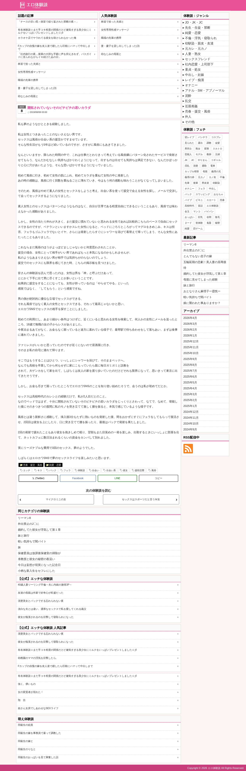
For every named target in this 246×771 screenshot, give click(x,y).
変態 (206, 148)
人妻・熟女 (193, 54)
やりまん (202, 160)
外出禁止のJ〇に (28, 523)
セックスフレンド (197, 59)
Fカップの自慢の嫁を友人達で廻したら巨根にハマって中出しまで (54, 47)
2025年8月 (190, 364)
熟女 (198, 148)
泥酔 (188, 95)
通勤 (204, 165)
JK (186, 160)
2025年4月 (190, 388)
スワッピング (203, 194)
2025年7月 (190, 370)
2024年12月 (191, 411)
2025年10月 (191, 353)
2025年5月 (190, 382)
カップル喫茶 (192, 171)
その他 (190, 122)
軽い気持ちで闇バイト (32, 541)
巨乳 (200, 217)
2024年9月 (190, 429)
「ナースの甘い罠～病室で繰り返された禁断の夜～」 (48, 21)
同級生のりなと (27, 749)
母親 (205, 171)
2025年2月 (190, 400)
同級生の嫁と (25, 741)
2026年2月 (190, 329)
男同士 (188, 148)
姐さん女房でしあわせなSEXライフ (38, 708)
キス (39, 470)
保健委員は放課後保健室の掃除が (39, 553)
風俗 (153, 470)
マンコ (196, 211)
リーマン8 (24, 518)
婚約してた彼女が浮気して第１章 (39, 529)
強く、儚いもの (27, 684)
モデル (199, 154)
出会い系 (111, 470)
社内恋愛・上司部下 (199, 64)
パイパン (209, 211)
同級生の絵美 (25, 725)
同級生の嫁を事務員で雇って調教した (39, 733)
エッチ (26, 470)
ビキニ (199, 200)
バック (52, 470)
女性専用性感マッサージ (115, 29)
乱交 (188, 101)
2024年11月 (191, 417)
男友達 (205, 182)
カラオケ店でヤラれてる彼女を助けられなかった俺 (47, 37)
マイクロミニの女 (56, 499)
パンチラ (203, 137)
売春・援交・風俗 (32, 465)
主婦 (217, 154)
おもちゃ (218, 194)
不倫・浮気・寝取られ (201, 38)
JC (192, 160)
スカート (211, 200)
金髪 (217, 143)
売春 (222, 200)
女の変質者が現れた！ (30, 692)
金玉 (187, 211)
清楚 (195, 165)
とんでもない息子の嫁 (197, 256)
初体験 (199, 222)
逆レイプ (189, 137)
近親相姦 (191, 106)
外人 (188, 116)
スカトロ (217, 148)
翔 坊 (22, 700)
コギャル (216, 160)
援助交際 (139, 470)
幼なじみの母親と (111, 54)
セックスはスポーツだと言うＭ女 (141, 499)
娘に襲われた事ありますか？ (201, 303)
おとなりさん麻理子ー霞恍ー (201, 291)
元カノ (201, 177)
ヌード (188, 222)
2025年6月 (190, 376)
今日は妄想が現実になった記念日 (39, 565)
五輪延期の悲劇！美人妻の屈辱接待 (204, 264)
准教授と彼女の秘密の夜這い (36, 559)
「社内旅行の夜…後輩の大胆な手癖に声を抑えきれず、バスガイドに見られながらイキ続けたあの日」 (54, 55)
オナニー (191, 85)
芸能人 (188, 154)
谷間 (209, 217)
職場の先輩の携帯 (111, 37)
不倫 (222, 177)
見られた (189, 143)
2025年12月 (191, 341)
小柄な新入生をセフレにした (36, 570)
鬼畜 (209, 222)
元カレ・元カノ (196, 48)
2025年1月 (190, 406)
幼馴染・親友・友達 (199, 43)
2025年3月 (190, 394)
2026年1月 (190, 335)
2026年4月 (190, 318)
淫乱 (187, 165)
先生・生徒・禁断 (197, 27)
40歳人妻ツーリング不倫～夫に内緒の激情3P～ (45, 584)
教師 (209, 154)
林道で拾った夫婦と (112, 21)
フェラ (67, 470)
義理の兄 (216, 171)
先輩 (187, 182)
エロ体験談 (212, 205)
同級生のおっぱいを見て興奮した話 (38, 757)
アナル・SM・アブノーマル (205, 90)
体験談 (81, 470)
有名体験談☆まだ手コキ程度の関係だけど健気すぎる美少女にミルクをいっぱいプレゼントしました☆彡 (54, 31)
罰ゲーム (198, 228)
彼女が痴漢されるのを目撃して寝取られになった (46, 617)
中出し (212, 188)
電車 (212, 165)
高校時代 (189, 205)
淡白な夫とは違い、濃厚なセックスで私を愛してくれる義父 (52, 609)
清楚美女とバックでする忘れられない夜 (41, 601)
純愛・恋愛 (55, 465)
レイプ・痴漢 (194, 80)
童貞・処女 (193, 69)
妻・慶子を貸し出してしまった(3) (120, 46)
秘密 (217, 222)
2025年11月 (191, 347)
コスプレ (216, 137)
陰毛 (217, 217)
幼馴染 (216, 182)
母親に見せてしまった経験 (200, 279)
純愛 (187, 228)
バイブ (188, 200)
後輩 (195, 182)
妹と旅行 (23, 535)
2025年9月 (190, 359)
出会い (95, 470)
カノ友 (212, 177)
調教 (209, 143)
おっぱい (189, 217)
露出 (200, 143)
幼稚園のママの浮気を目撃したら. (37, 658)
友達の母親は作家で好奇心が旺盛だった (41, 592)
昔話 (200, 205)
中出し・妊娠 (194, 74)
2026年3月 (190, 323)
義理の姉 (189, 177)
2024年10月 (191, 423)
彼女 (125, 470)
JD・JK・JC (194, 22)
